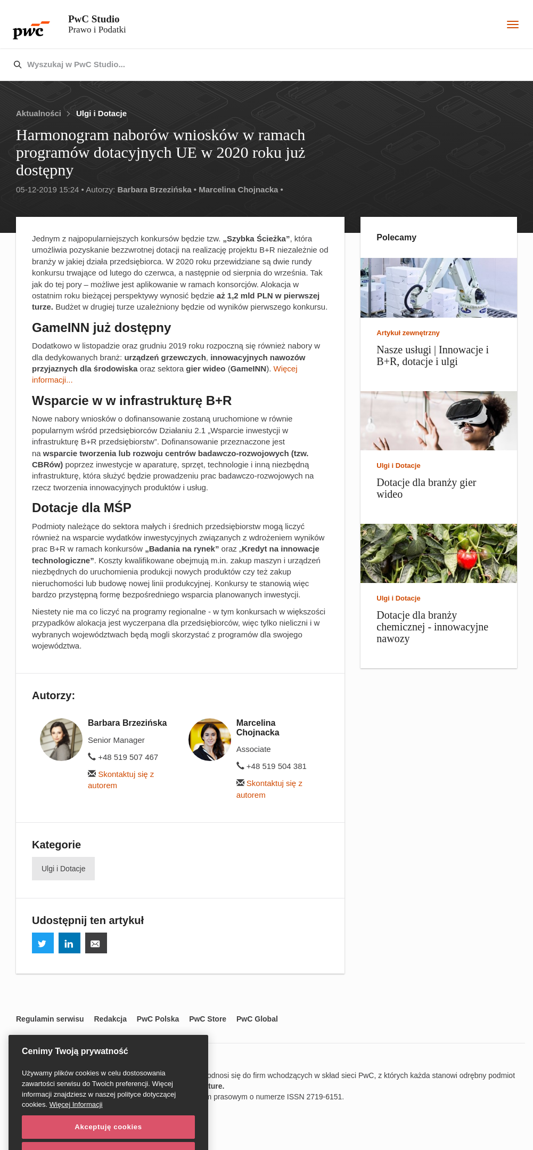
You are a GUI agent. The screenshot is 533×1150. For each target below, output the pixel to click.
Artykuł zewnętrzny (407, 333)
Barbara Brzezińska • (156, 189)
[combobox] (243, 65)
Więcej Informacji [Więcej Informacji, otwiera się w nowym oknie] (76, 1124)
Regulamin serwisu (50, 1019)
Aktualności (38, 113)
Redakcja (110, 1019)
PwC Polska (158, 1019)
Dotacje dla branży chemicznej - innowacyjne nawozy (432, 626)
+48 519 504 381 (271, 766)
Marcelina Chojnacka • (241, 189)
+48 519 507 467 (123, 757)
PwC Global (257, 1019)
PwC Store (207, 1019)
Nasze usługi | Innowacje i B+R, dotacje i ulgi (432, 355)
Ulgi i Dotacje (101, 113)
